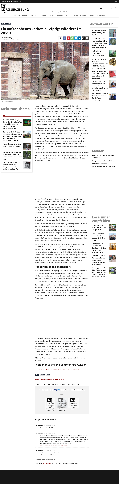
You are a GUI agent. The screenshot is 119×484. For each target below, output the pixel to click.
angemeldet (47, 464)
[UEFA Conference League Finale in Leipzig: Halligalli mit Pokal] (100, 237)
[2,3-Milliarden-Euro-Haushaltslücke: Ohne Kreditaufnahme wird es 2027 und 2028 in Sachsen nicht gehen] (100, 43)
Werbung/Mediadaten (54, 482)
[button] (39, 15)
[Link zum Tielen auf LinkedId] (79, 38)
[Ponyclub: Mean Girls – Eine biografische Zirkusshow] (13, 146)
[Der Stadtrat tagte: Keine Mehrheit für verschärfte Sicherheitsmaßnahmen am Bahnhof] (100, 85)
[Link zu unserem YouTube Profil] (101, 8)
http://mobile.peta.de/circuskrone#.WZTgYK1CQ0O (54, 445)
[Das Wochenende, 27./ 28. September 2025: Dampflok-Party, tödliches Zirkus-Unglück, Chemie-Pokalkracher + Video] (13, 124)
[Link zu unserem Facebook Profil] (108, 8)
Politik (24, 15)
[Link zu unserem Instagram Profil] (104, 8)
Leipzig (9, 23)
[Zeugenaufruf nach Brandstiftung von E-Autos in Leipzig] (104, 162)
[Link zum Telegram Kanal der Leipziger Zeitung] (111, 8)
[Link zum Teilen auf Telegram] (76, 38)
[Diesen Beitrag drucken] (87, 38)
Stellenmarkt (14, 1)
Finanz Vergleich (94, 482)
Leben (44, 15)
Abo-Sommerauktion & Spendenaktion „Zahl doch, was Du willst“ (57, 370)
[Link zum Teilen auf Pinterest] (68, 38)
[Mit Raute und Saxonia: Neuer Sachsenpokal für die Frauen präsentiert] (100, 97)
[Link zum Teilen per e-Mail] (83, 38)
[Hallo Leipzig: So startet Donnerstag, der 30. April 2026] (100, 53)
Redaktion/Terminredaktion (56, 479)
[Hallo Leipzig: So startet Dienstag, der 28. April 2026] (100, 227)
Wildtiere (42, 374)
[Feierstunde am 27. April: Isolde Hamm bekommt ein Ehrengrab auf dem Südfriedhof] (100, 260)
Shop (21, 1)
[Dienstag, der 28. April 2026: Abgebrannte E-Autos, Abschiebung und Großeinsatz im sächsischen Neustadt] (100, 272)
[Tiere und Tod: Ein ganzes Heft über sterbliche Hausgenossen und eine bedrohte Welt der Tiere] (13, 165)
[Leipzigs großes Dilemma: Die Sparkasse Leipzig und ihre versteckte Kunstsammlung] (100, 248)
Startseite (16, 15)
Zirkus (48, 374)
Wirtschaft (34, 15)
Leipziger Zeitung (5, 1)
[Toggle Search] (115, 8)
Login (116, 1)
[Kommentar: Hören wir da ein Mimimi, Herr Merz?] (100, 33)
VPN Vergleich (93, 479)
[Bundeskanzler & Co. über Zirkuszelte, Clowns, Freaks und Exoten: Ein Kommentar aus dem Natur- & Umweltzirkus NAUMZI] (13, 136)
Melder (91, 15)
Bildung (60, 15)
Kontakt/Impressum (53, 477)
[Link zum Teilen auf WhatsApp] (72, 38)
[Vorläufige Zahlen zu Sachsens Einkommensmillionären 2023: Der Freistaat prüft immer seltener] (100, 63)
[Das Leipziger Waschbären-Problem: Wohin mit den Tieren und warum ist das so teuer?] (13, 155)
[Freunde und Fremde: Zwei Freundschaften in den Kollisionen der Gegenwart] (100, 74)
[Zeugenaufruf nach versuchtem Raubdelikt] (104, 156)
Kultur (51, 15)
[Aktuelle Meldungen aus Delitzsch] (104, 166)
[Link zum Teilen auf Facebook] (64, 38)
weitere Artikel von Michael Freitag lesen (50, 379)
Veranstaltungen (80, 15)
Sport (68, 15)
